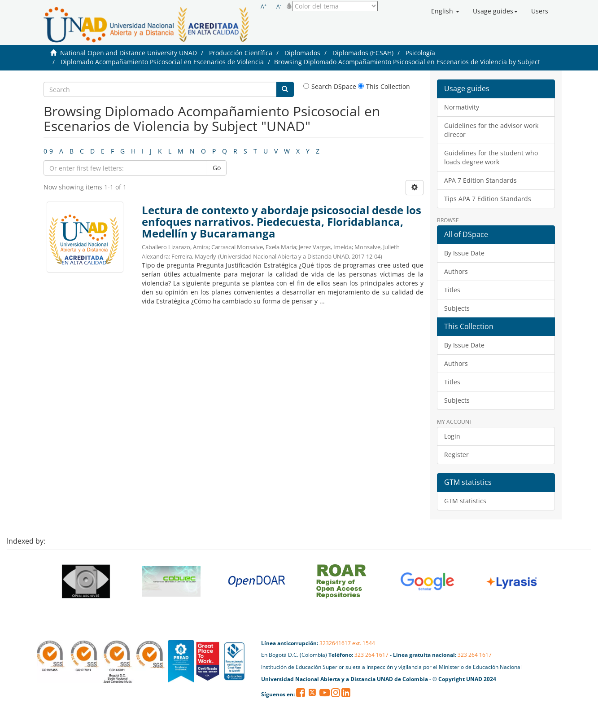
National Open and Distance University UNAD (128, 52)
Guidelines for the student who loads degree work (491, 157)
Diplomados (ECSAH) (362, 52)
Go (217, 167)
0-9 (48, 151)
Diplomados (302, 52)
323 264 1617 (371, 654)
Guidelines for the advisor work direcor (491, 130)
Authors (456, 271)
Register (456, 454)
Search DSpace (329, 86)
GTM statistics (465, 501)
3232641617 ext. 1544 (347, 643)
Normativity (461, 107)
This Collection (384, 86)
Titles (452, 290)
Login (452, 436)
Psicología (420, 52)
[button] (445, 11)
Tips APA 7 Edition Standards (487, 198)
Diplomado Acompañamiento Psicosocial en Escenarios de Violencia (162, 61)
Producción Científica (240, 52)
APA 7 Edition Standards (480, 180)
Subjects (457, 308)
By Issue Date (464, 253)
